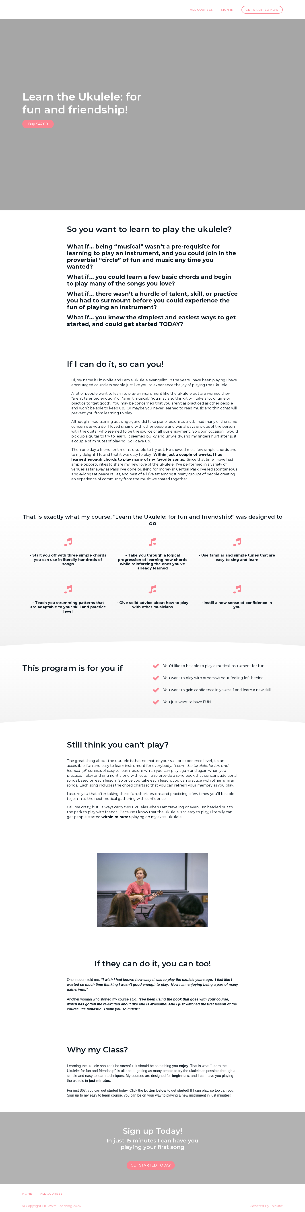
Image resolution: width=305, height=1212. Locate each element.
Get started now (262, 9)
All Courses (201, 9)
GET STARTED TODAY (151, 1165)
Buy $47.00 (38, 124)
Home (27, 1193)
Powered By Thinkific (266, 1206)
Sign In (227, 9)
